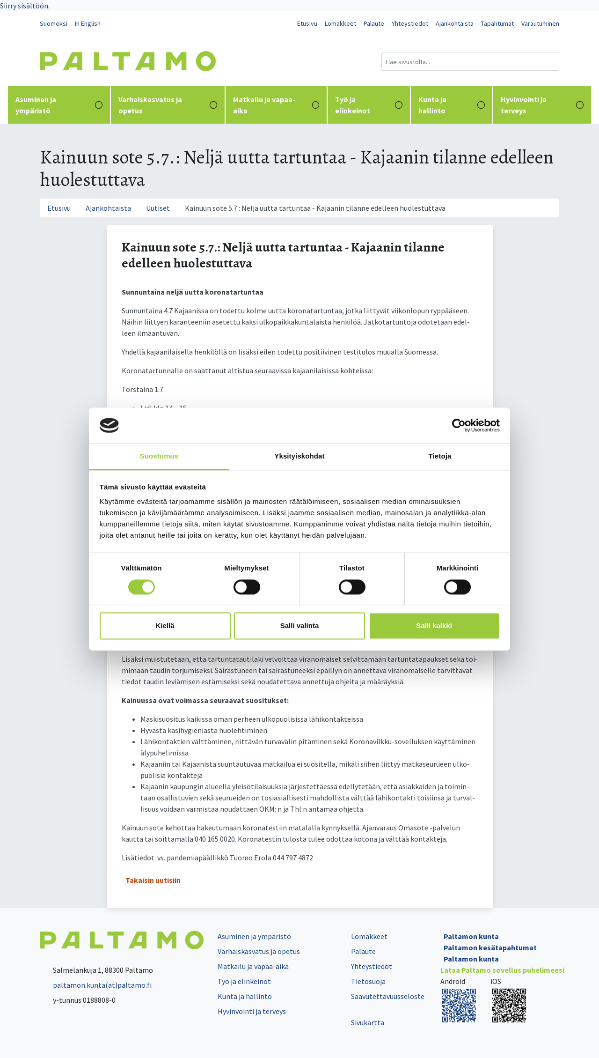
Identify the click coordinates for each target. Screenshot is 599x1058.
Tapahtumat (497, 23)
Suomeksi (53, 23)
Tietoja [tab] (440, 456)
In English (88, 23)
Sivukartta (367, 1022)
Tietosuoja (368, 981)
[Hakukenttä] (470, 61)
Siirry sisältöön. (25, 5)
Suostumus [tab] (159, 456)
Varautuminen (540, 23)
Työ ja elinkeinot (368, 105)
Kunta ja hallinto (451, 105)
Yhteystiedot (410, 23)
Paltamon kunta (471, 936)
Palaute (374, 23)
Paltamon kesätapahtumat (490, 947)
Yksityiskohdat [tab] (299, 456)
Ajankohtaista (455, 23)
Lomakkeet (340, 23)
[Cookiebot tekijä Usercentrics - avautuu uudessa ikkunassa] (459, 425)
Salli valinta (299, 626)
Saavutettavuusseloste (387, 996)
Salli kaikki (434, 626)
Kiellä (164, 626)
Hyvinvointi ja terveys (542, 105)
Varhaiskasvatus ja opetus (167, 105)
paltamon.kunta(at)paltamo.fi (96, 985)
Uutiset (158, 208)
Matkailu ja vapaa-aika (276, 105)
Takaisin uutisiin (153, 880)
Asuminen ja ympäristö (58, 105)
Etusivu (307, 23)
